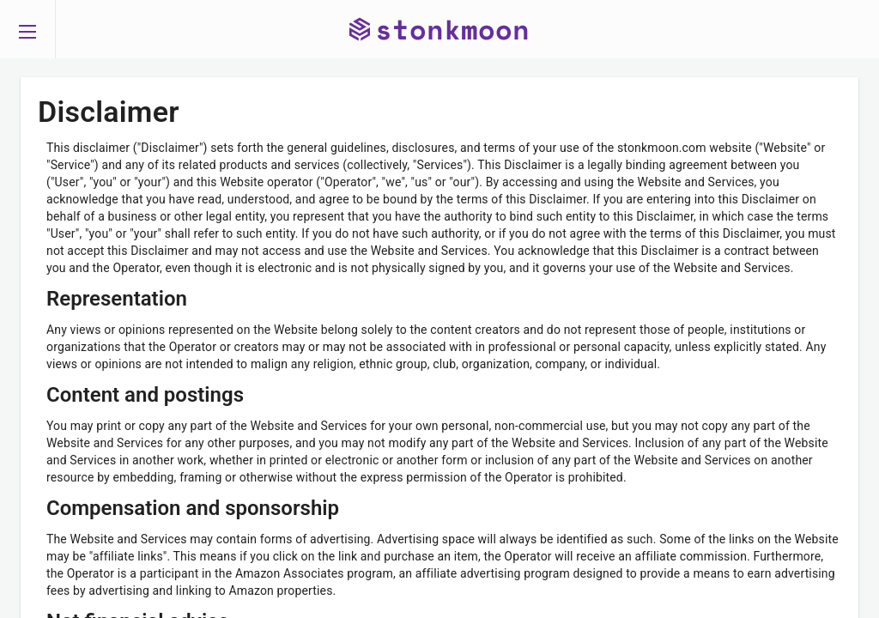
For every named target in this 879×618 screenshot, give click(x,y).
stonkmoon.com (661, 147)
